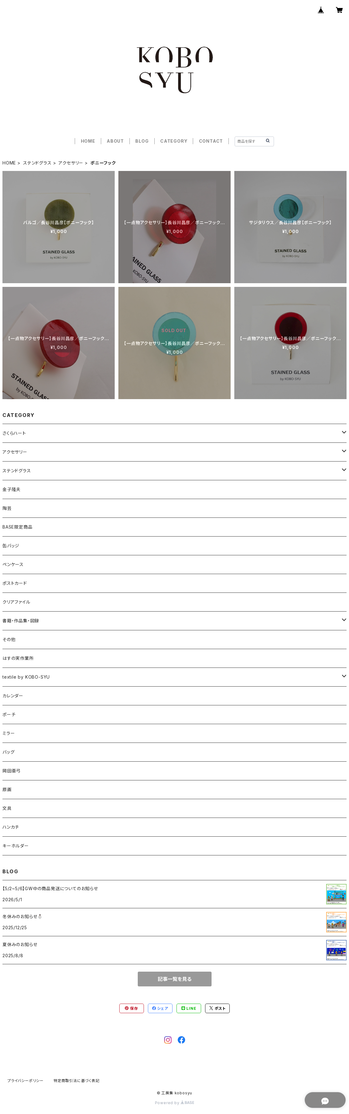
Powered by (174, 1102)
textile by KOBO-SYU (26, 677)
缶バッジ (10, 545)
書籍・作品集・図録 (20, 620)
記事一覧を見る (175, 979)
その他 (8, 639)
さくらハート (14, 433)
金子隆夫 (11, 489)
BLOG (142, 141)
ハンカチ (10, 827)
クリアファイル (16, 602)
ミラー (8, 733)
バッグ (8, 752)
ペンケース (13, 564)
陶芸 (7, 508)
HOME (88, 141)
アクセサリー (70, 162)
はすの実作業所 (18, 658)
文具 (7, 808)
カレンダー (12, 695)
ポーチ (8, 714)
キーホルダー (15, 845)
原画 (7, 789)
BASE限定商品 (17, 526)
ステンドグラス (37, 162)
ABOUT (115, 141)
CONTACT (211, 141)
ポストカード (14, 583)
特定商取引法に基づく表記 (77, 1080)
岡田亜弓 (11, 770)
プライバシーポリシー (25, 1080)
